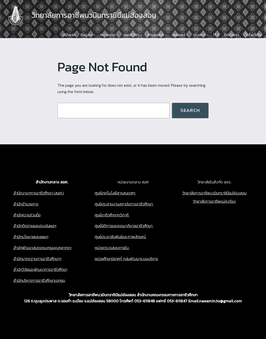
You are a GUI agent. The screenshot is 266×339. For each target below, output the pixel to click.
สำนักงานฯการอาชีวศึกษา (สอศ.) (38, 193)
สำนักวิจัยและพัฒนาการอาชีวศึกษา (40, 269)
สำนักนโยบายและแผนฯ (30, 237)
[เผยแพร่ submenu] (187, 35)
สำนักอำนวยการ (25, 204)
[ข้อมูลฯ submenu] (94, 35)
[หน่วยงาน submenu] (117, 35)
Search (190, 110)
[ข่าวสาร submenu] (207, 35)
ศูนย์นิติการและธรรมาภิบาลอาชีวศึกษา (123, 226)
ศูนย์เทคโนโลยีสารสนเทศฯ (115, 193)
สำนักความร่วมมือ (27, 215)
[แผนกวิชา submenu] (141, 35)
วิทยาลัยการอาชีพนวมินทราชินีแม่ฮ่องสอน (214, 193)
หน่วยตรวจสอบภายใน (112, 248)
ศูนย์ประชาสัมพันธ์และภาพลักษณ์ (120, 237)
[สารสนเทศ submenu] (166, 35)
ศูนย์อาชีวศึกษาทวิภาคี (112, 215)
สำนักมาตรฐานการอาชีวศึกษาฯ (37, 259)
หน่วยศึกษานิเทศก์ (108, 259)
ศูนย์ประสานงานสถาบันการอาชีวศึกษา (124, 204)
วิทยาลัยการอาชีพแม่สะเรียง (214, 201)
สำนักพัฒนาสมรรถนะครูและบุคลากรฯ (42, 248)
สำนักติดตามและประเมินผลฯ (34, 226)
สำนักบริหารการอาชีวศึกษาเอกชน (39, 280)
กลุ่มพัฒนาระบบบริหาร (140, 259)
